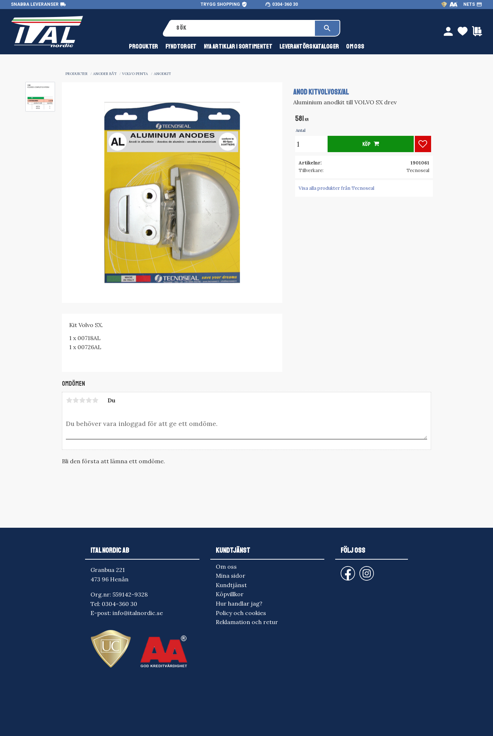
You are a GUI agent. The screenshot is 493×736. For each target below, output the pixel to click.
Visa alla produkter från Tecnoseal (336, 188)
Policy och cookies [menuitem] (241, 612)
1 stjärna (69, 400)
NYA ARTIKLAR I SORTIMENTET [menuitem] (238, 46)
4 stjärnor (88, 400)
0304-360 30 (285, 4)
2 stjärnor (75, 400)
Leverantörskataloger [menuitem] (309, 46)
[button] (423, 144)
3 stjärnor (82, 400)
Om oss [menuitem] (355, 46)
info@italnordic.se (138, 612)
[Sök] (327, 28)
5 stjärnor (95, 400)
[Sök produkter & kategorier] (243, 28)
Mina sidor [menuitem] (230, 575)
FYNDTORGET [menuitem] (181, 46)
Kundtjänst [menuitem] (231, 585)
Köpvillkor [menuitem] (230, 594)
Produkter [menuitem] (143, 46)
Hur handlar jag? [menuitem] (239, 603)
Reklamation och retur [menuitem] (247, 622)
